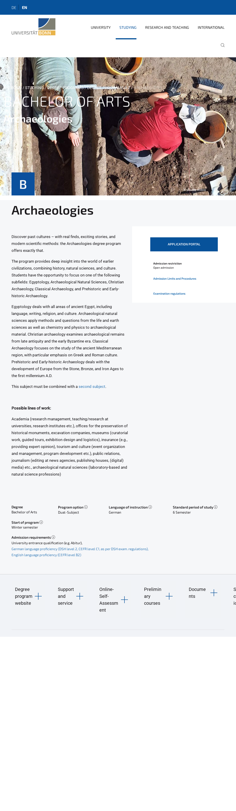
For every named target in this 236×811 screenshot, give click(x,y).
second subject (92, 386)
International (211, 27)
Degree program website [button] (23, 596)
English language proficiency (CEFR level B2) (46, 555)
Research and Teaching (167, 27)
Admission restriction (167, 263)
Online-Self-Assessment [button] (108, 600)
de (14, 7)
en (24, 7)
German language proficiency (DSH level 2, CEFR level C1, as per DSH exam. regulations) (80, 549)
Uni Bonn (12, 87)
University (101, 27)
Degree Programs (65, 87)
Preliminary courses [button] (152, 596)
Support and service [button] (66, 596)
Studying (127, 27)
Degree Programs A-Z (108, 87)
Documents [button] (197, 593)
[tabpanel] (118, 126)
